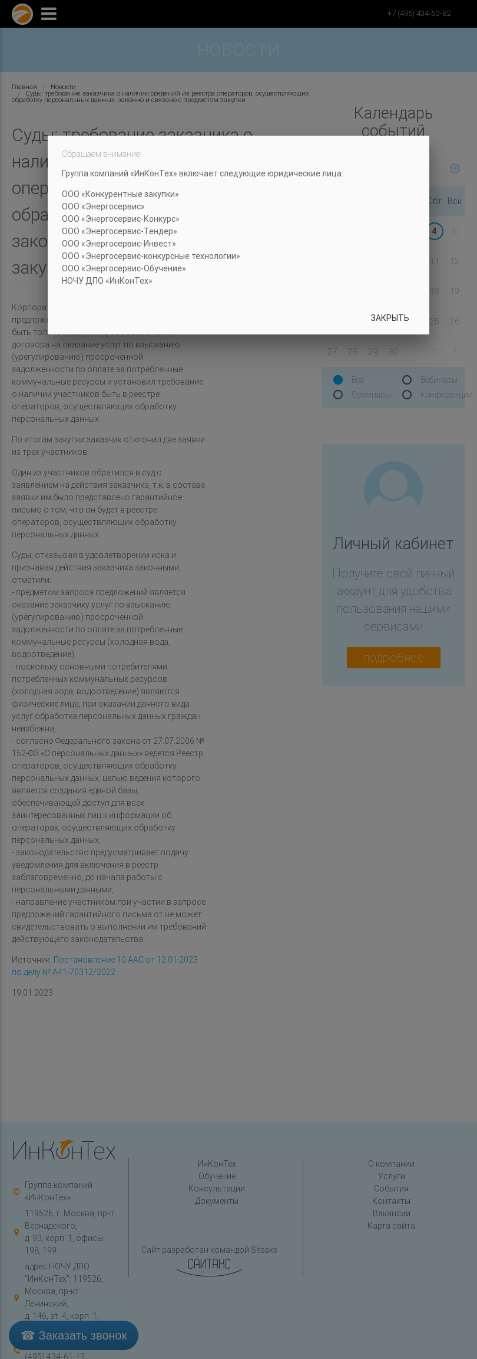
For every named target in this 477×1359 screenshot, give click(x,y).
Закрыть (390, 318)
